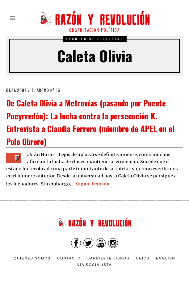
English (165, 258)
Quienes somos (32, 258)
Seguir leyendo (92, 183)
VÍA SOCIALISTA (94, 265)
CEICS (143, 258)
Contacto (69, 258)
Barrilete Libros (108, 258)
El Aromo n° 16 (46, 90)
